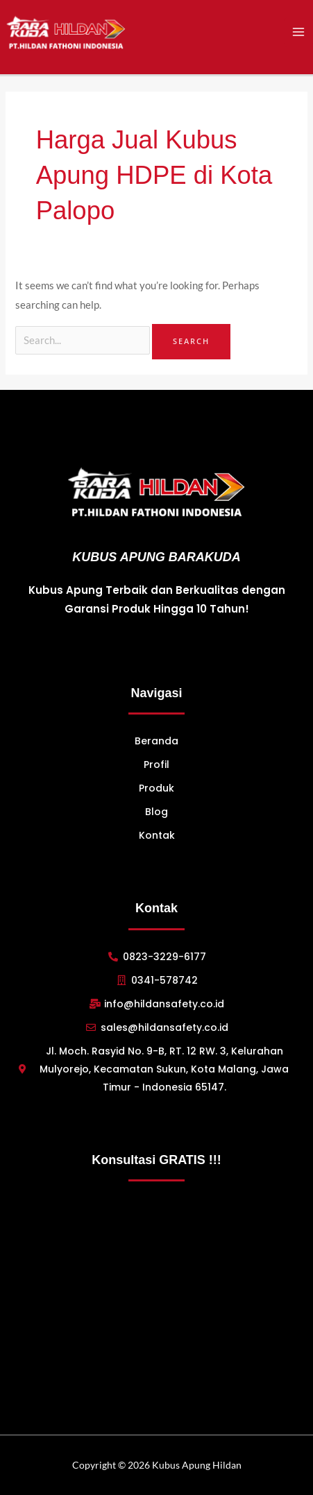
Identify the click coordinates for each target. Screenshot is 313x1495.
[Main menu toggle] (298, 31)
